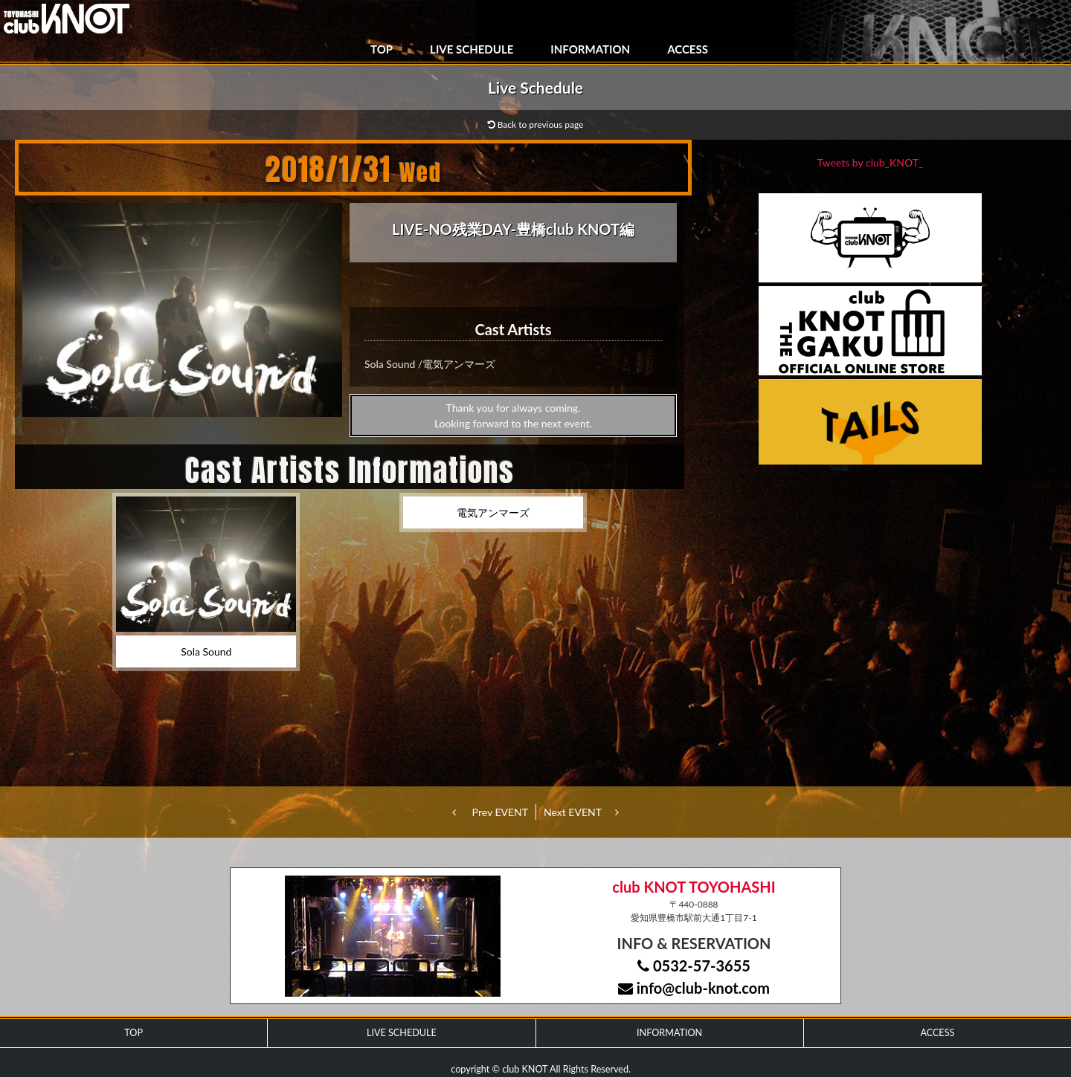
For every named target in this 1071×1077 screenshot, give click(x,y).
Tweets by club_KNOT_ (870, 162)
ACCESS (687, 49)
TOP (381, 49)
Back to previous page (536, 124)
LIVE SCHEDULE (471, 49)
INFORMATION (590, 49)
